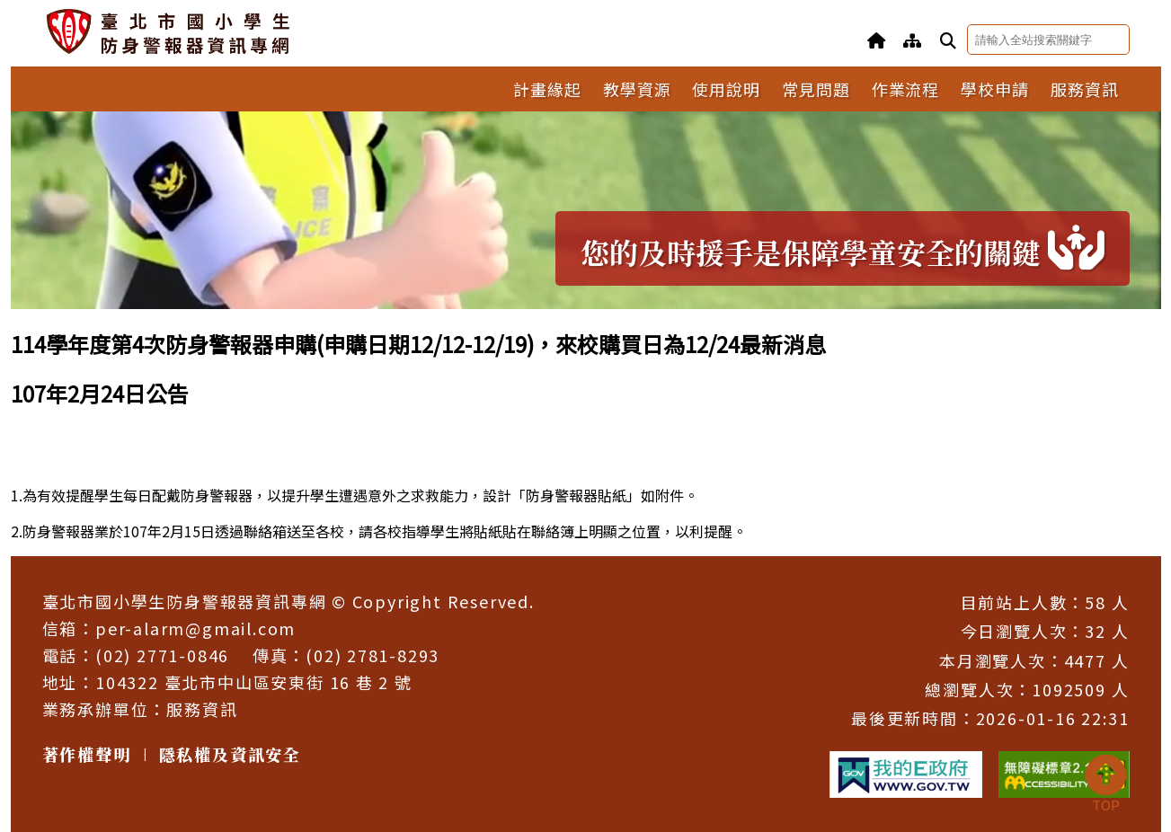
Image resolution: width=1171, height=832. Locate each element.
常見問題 (816, 89)
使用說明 (726, 89)
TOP (1105, 784)
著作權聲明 (86, 754)
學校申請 (995, 89)
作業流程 (906, 89)
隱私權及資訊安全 (230, 754)
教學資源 (637, 89)
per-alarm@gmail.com (195, 628)
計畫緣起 (547, 89)
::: (16, 321)
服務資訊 (1085, 89)
